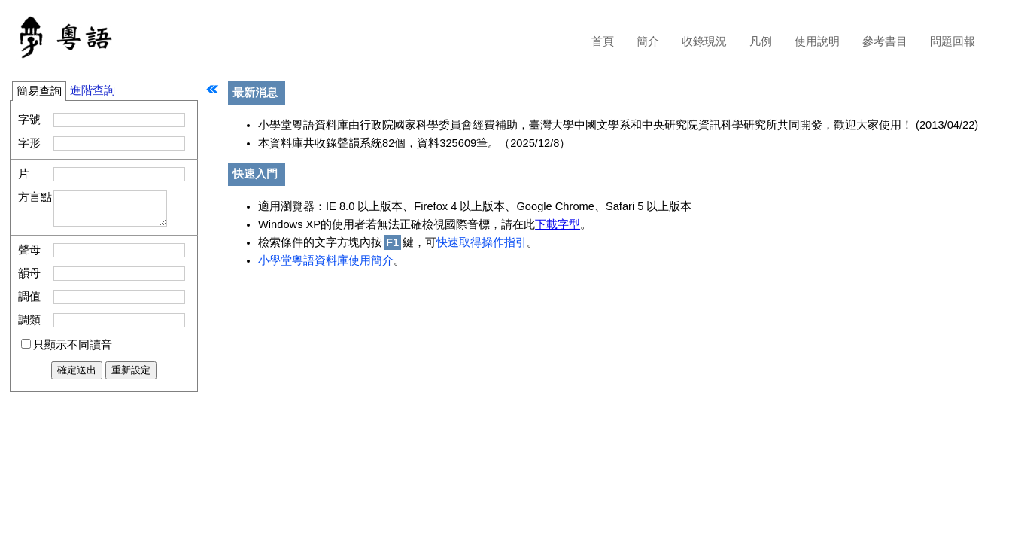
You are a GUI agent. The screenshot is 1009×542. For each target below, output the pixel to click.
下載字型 (557, 224)
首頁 (602, 41)
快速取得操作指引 (481, 242)
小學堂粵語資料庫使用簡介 (326, 260)
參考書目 (884, 41)
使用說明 (817, 41)
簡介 (648, 41)
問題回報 (952, 41)
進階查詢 (92, 90)
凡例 (760, 41)
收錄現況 (704, 41)
